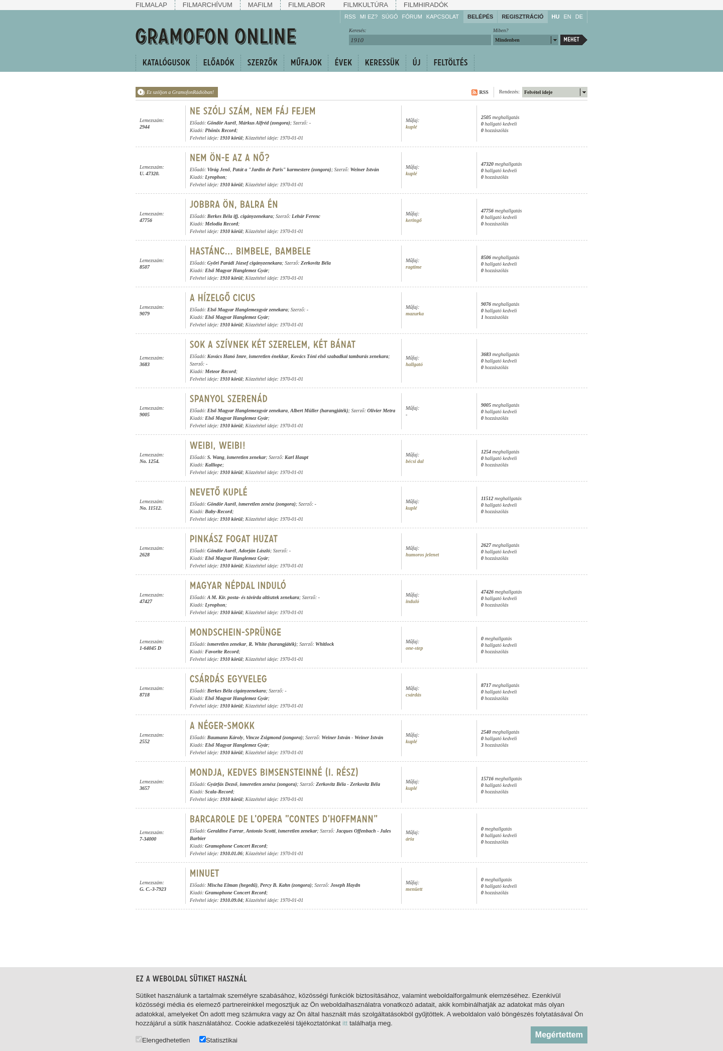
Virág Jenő (218, 169)
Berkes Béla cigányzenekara (236, 690)
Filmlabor (306, 5)
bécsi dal (415, 461)
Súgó (390, 17)
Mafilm (260, 5)
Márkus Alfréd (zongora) (264, 123)
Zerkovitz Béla (316, 263)
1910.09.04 (231, 900)
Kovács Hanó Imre (227, 356)
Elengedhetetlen (163, 1039)
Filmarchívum (207, 5)
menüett (414, 889)
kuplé (411, 127)
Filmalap (151, 5)
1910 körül (231, 138)
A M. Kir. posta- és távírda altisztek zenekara (253, 597)
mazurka (415, 313)
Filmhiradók (426, 5)
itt (344, 1023)
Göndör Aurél (221, 123)
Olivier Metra (381, 410)
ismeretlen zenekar (246, 457)
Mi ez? (369, 17)
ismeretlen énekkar (269, 356)
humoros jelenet (422, 554)
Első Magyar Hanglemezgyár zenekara (247, 309)
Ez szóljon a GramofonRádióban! (180, 92)
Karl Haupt (296, 457)
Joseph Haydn (345, 885)
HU (556, 17)
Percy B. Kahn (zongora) (286, 885)
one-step (414, 648)
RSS (350, 17)
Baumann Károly (225, 737)
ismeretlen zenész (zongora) (267, 504)
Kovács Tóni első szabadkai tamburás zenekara (339, 356)
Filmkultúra (365, 5)
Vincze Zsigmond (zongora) (274, 737)
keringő (414, 220)
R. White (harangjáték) (272, 644)
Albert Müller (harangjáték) (319, 410)
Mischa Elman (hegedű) (232, 885)
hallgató (414, 364)
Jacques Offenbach (356, 831)
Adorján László (254, 550)
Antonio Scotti (261, 831)
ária (410, 839)
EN (567, 17)
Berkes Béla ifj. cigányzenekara (240, 216)
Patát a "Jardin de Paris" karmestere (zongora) (281, 169)
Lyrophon (215, 177)
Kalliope (213, 465)
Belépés (480, 17)
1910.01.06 (231, 853)
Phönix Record (220, 130)
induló (412, 601)
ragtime (414, 267)
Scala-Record (219, 791)
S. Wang (215, 457)
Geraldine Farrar (225, 831)
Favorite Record (221, 651)
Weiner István (364, 169)
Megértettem (559, 1034)
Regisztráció (522, 17)
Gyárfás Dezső (222, 784)
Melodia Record (221, 223)
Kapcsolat (442, 17)
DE (579, 17)
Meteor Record (220, 371)
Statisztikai (218, 1039)
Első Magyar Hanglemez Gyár (236, 270)
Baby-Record (218, 511)
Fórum (412, 17)
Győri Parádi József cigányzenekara (244, 263)
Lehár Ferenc (306, 216)
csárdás (413, 694)
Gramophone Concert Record (235, 846)
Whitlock (324, 644)
